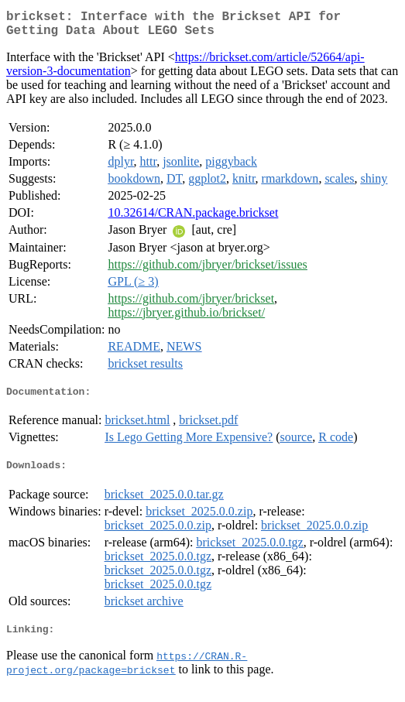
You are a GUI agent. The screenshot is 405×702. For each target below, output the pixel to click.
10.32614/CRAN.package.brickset (193, 218)
